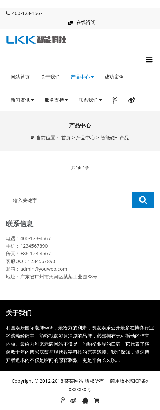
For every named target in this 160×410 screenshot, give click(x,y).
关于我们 (50, 76)
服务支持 (56, 100)
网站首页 (20, 76)
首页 (66, 137)
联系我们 (90, 100)
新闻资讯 (22, 100)
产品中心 (82, 76)
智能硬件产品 (115, 137)
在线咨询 (86, 22)
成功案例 (114, 76)
